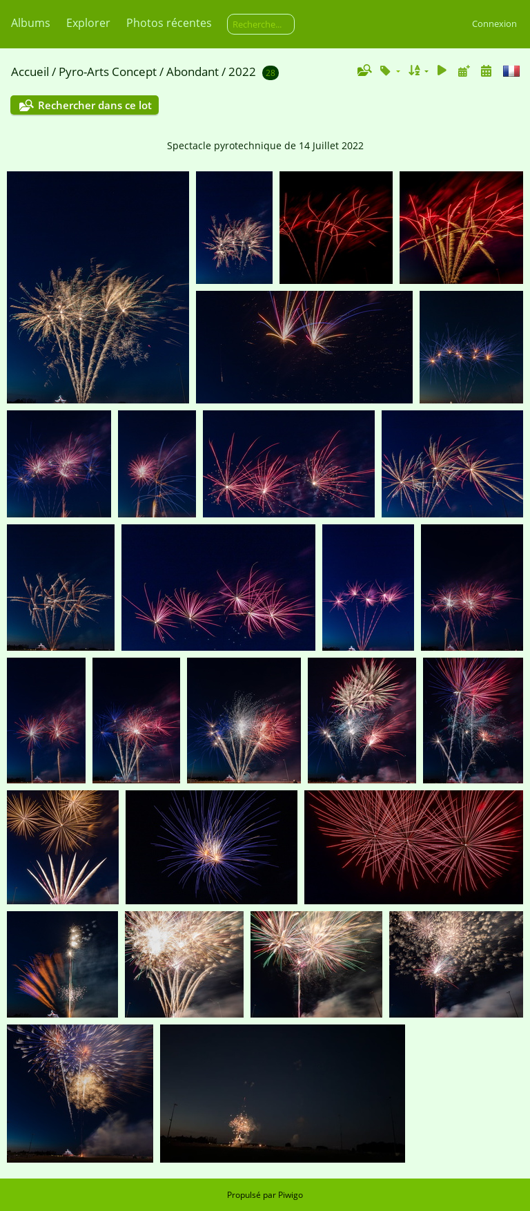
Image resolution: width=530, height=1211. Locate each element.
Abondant (192, 71)
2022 (242, 71)
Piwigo (290, 1195)
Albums (30, 22)
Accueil (30, 71)
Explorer (88, 22)
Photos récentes (169, 22)
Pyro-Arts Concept (108, 71)
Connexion (494, 23)
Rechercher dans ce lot (95, 105)
